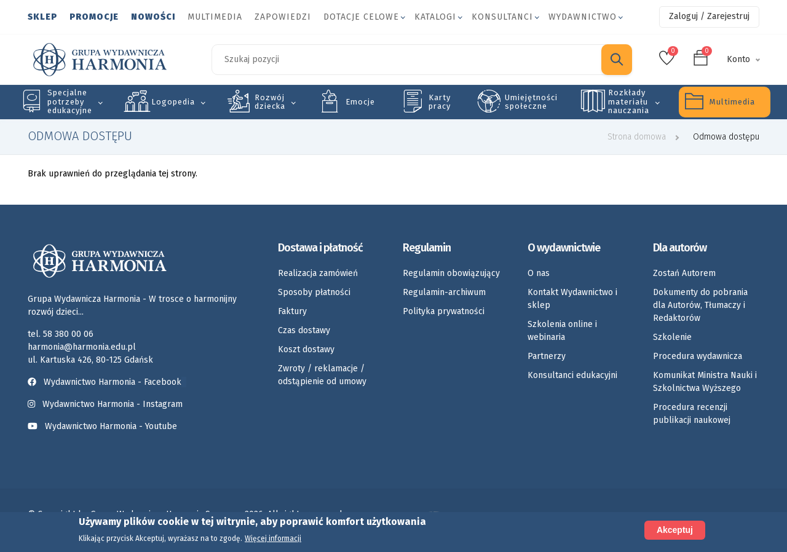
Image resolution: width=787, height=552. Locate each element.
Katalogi (435, 17)
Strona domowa (636, 137)
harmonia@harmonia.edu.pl (82, 347)
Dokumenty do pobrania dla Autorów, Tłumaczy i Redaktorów (700, 305)
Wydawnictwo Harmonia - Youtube (111, 426)
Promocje (94, 17)
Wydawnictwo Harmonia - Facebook (107, 382)
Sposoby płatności (314, 292)
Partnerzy (547, 356)
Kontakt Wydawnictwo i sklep (572, 298)
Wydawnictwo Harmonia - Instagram (112, 404)
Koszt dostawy (306, 349)
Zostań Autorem (684, 273)
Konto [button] (738, 59)
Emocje (360, 101)
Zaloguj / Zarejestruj (709, 16)
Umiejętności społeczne (531, 102)
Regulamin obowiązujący (451, 273)
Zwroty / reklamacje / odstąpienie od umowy (322, 375)
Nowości (153, 17)
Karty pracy (440, 102)
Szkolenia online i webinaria (562, 330)
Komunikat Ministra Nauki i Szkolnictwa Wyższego (705, 381)
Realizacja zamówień (318, 273)
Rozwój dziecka (270, 102)
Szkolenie (672, 337)
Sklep (42, 17)
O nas (539, 273)
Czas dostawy (304, 330)
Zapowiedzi (283, 17)
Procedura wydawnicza (697, 356)
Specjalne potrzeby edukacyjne (69, 101)
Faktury (292, 311)
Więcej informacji (273, 539)
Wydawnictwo (582, 17)
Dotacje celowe (361, 17)
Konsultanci (502, 17)
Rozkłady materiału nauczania (628, 101)
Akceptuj (675, 530)
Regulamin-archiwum (444, 292)
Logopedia (173, 101)
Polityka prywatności (443, 311)
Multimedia (215, 17)
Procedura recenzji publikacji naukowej (691, 413)
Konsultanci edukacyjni (572, 375)
